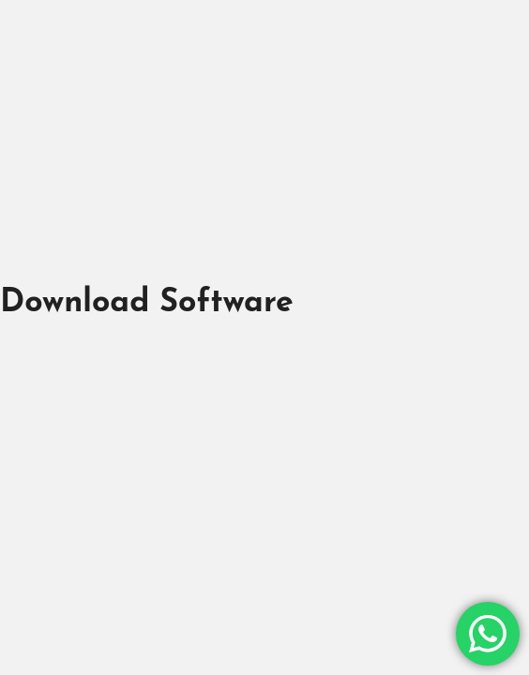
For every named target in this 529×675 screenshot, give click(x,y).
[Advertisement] (264, 139)
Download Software (147, 303)
